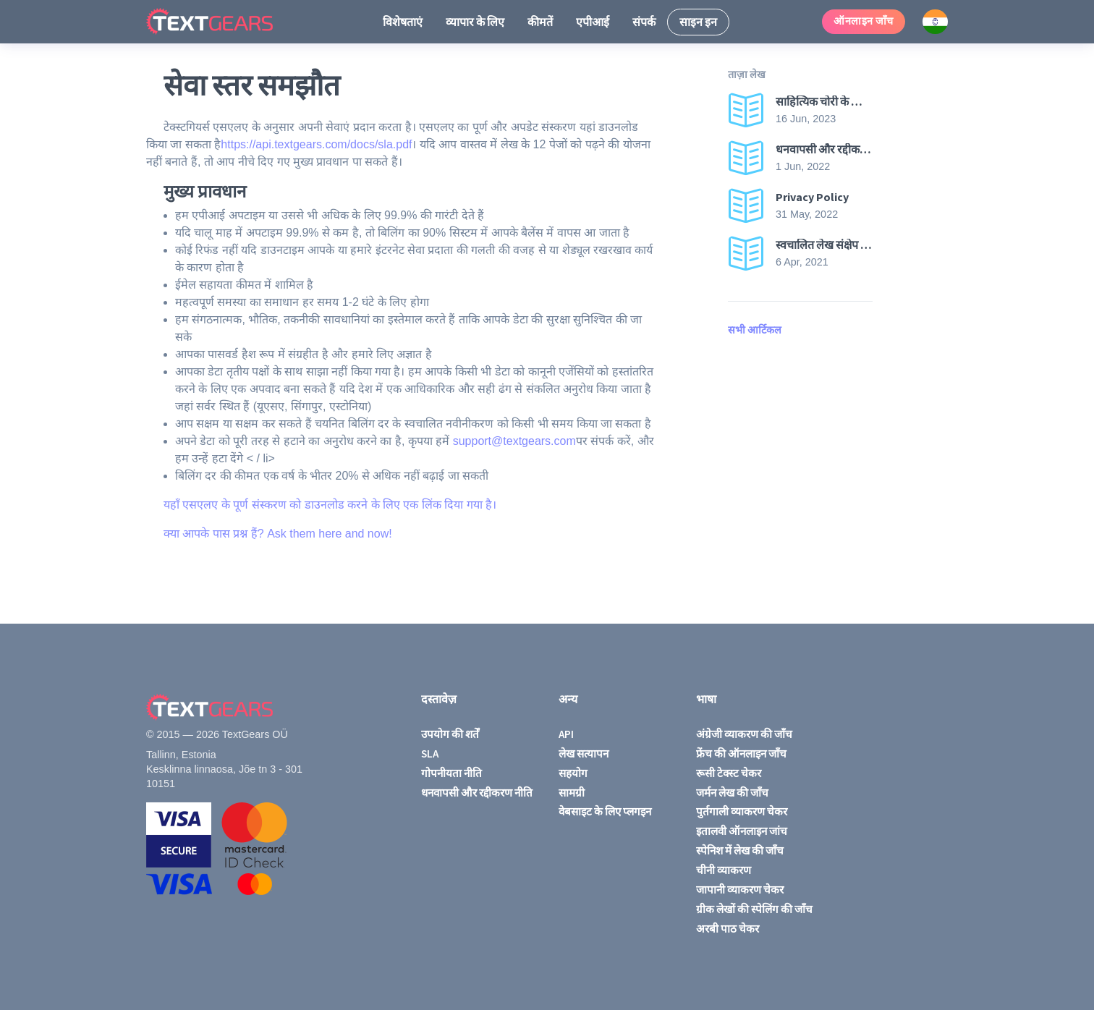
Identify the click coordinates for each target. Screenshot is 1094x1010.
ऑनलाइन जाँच (864, 20)
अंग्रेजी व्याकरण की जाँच (744, 734)
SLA (429, 753)
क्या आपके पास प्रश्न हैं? (215, 533)
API (566, 734)
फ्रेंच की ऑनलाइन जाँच (741, 753)
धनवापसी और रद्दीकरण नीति (477, 792)
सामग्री (572, 792)
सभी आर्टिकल (754, 329)
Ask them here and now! (329, 533)
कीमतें (540, 21)
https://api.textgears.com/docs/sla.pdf (316, 144)
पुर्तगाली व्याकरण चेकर (741, 811)
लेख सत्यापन (584, 753)
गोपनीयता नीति (451, 773)
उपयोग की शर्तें (450, 734)
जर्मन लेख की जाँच (732, 792)
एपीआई (592, 21)
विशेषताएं (403, 21)
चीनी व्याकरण (723, 870)
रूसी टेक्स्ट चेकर (728, 773)
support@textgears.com (514, 441)
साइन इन (698, 21)
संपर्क (644, 21)
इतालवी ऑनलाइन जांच (741, 831)
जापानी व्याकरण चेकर (740, 889)
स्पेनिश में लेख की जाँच (740, 850)
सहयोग (573, 773)
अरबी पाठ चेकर (727, 928)
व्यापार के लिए (475, 21)
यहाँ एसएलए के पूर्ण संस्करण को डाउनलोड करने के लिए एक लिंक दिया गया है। (330, 504)
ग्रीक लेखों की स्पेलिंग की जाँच (754, 909)
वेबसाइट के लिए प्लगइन (605, 811)
